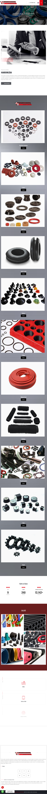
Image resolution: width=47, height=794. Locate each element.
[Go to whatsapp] (2, 791)
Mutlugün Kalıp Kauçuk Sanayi (18, 792)
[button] (38, 2)
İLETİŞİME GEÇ (31, 2)
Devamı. (3, 766)
